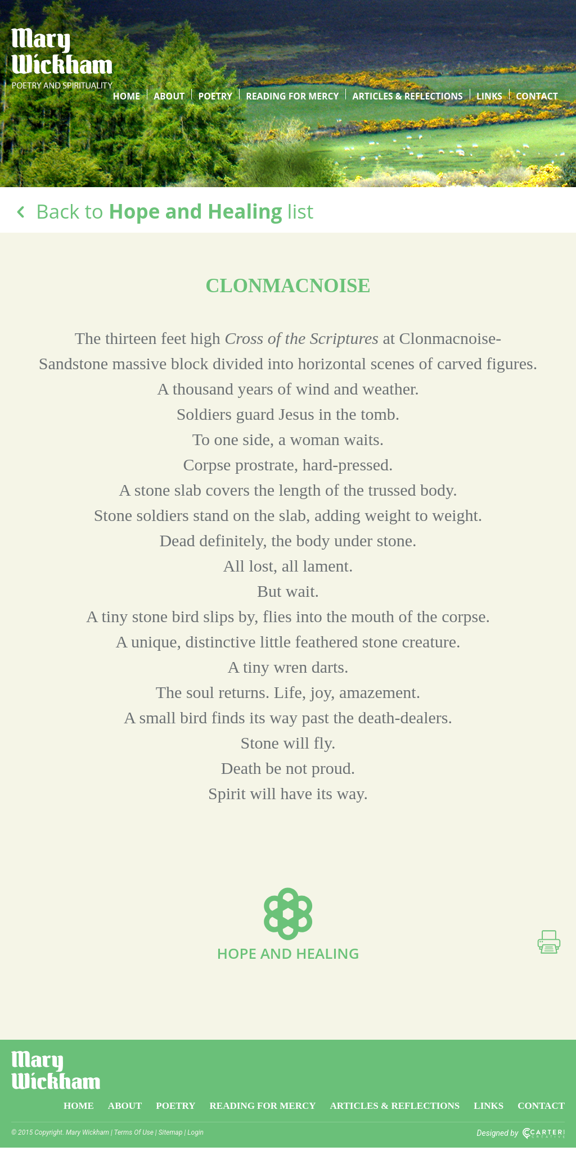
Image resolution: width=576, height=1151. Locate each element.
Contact (537, 33)
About (177, 33)
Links (492, 33)
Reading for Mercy (297, 33)
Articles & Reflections (411, 33)
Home (136, 33)
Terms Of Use (134, 1136)
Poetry (221, 33)
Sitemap (171, 1136)
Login (195, 1136)
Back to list (162, 211)
